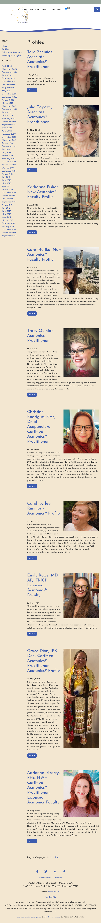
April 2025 (7, 66)
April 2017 (6, 217)
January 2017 (8, 227)
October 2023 (8, 85)
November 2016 (9, 233)
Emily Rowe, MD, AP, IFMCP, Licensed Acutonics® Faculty (43, 585)
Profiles (5, 49)
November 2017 (9, 196)
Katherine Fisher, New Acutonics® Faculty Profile (43, 192)
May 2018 (6, 183)
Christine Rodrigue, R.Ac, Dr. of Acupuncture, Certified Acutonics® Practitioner (41, 427)
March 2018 (7, 190)
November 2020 (9, 122)
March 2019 (7, 156)
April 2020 (7, 131)
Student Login (55, 9)
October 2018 (8, 168)
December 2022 (9, 94)
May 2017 (6, 214)
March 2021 (7, 116)
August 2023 (8, 88)
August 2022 (8, 100)
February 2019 (8, 159)
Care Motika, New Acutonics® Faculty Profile (44, 255)
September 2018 (9, 171)
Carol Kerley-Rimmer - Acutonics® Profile (43, 509)
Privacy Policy (45, 878)
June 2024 (7, 75)
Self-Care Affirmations (12, 53)
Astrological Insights (11, 56)
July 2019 (6, 149)
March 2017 (7, 220)
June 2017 (6, 211)
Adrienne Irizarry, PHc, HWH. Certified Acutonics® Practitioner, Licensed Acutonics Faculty (43, 787)
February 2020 (9, 134)
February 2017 (8, 223)
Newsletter (34, 9)
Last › (58, 857)
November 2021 (9, 106)
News (4, 46)
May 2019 (6, 153)
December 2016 (9, 230)
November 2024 (9, 69)
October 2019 (8, 143)
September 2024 (9, 72)
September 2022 (9, 97)
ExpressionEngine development (29, 917)
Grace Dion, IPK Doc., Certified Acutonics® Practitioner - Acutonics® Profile (43, 661)
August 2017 (7, 205)
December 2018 (9, 162)
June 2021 (6, 112)
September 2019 (9, 146)
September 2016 (9, 236)
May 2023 (6, 91)
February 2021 (8, 119)
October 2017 (8, 199)
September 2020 (9, 125)
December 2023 (9, 82)
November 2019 (9, 140)
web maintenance (53, 917)
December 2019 (9, 137)
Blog (44, 9)
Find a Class (22, 9)
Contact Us (50, 897)
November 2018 (9, 165)
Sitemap (58, 878)
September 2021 (9, 109)
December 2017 (9, 193)
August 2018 (7, 174)
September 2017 (9, 202)
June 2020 (7, 128)
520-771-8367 (54, 892)
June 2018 (6, 180)
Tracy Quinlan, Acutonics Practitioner (41, 336)
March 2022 (7, 103)
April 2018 (6, 186)
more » (32, 90)
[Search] (82, 9)
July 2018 (6, 177)
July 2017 (6, 208)
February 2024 (9, 79)
